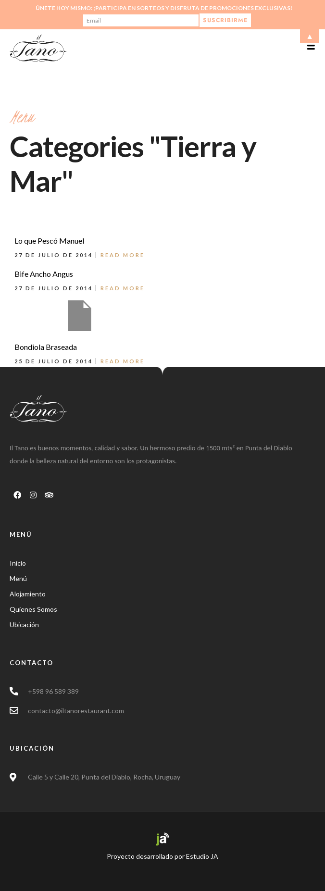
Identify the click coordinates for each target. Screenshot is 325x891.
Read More (122, 255)
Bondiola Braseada (45, 346)
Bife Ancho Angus (43, 273)
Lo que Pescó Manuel (49, 240)
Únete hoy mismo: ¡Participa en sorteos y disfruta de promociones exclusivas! (164, 8)
